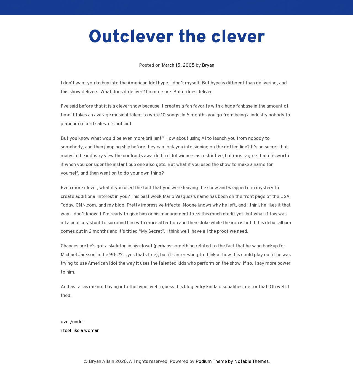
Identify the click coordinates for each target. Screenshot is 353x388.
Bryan (208, 65)
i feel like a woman (80, 331)
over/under (72, 322)
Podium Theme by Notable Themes (232, 361)
